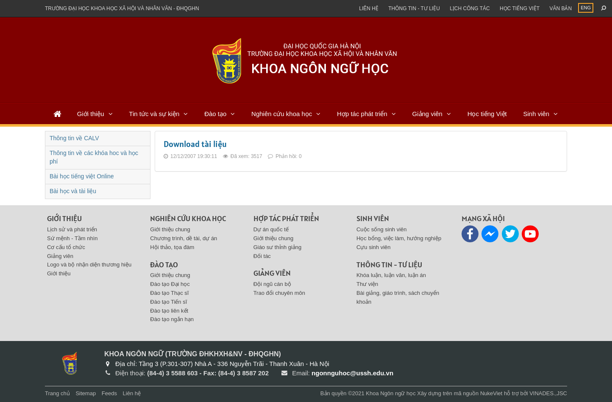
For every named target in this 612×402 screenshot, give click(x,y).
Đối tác (262, 256)
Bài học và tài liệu (73, 191)
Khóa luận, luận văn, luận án (391, 275)
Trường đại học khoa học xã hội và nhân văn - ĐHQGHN (122, 8)
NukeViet (491, 393)
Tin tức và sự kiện (154, 113)
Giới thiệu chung (170, 229)
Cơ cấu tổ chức (66, 247)
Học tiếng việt (520, 8)
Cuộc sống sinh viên (381, 229)
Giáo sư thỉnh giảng (277, 247)
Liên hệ (368, 8)
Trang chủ (57, 393)
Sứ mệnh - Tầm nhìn (72, 238)
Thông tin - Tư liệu (414, 8)
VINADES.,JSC (548, 393)
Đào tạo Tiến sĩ (168, 302)
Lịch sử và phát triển (72, 229)
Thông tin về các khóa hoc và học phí (94, 157)
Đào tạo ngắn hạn (172, 319)
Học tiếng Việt (487, 113)
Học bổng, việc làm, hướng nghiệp (398, 238)
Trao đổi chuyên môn (279, 293)
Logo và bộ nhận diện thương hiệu (89, 264)
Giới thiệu (90, 113)
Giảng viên (427, 113)
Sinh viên (536, 113)
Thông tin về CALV (74, 138)
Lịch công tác (470, 8)
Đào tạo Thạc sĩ (169, 293)
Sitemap (85, 393)
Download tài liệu (195, 144)
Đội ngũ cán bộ (272, 284)
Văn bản (560, 8)
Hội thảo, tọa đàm (172, 247)
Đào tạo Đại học (170, 284)
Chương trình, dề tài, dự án (183, 238)
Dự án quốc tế (271, 229)
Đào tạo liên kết (169, 311)
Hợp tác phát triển (362, 113)
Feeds (109, 393)
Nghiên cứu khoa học (281, 113)
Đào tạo (215, 113)
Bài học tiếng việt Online (82, 176)
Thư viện (367, 284)
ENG (586, 7)
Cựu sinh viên (373, 247)
